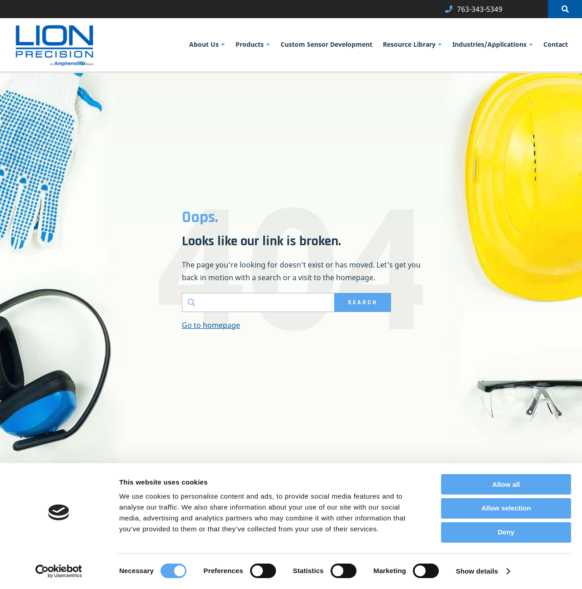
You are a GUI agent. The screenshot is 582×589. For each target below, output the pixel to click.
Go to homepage (211, 325)
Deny (506, 532)
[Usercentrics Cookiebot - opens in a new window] (59, 571)
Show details (477, 571)
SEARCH (362, 302)
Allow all (506, 484)
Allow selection (506, 508)
